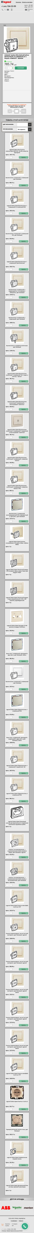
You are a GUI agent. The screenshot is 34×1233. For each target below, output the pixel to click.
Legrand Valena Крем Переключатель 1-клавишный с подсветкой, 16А (17, 766)
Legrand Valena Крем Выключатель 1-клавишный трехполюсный (17, 262)
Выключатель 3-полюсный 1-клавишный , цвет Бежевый (17, 682)
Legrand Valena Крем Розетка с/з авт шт (17, 1101)
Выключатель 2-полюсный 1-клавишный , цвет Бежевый (17, 178)
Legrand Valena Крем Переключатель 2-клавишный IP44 (17, 794)
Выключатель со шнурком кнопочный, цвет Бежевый (17, 346)
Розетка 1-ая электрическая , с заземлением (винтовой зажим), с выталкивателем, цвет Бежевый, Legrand (17, 880)
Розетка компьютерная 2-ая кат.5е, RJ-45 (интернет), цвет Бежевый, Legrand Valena (17, 1047)
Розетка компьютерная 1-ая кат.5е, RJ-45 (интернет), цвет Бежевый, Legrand (17, 934)
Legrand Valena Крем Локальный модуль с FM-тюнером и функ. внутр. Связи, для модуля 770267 (17, 571)
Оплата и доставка (27, 2)
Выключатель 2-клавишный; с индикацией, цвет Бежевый (17, 318)
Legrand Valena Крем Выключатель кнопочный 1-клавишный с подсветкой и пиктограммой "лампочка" (17, 431)
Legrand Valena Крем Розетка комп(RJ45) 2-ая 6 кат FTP (17, 1074)
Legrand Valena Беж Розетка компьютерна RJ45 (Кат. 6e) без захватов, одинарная (17, 151)
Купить (24, 157)
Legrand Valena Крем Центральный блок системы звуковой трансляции (17, 1186)
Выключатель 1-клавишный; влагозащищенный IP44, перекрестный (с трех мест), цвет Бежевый (17, 515)
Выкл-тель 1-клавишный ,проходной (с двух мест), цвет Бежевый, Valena (17, 654)
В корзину (21, 68)
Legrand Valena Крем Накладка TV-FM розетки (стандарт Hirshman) (17, 626)
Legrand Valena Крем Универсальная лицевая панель (17, 1158)
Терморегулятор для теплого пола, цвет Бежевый (17, 1130)
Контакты (18, 2)
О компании (14, 1220)
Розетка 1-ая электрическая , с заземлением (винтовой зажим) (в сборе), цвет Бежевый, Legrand (17, 851)
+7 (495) (8, 6)
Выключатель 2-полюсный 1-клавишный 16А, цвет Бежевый (17, 234)
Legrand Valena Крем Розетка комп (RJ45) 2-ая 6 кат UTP (17, 906)
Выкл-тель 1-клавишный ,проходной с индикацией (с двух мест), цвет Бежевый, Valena (17, 739)
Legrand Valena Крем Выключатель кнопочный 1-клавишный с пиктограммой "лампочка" (17, 403)
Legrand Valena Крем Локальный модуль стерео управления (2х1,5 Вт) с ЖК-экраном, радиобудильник (17, 599)
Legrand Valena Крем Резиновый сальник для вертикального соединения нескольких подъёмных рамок (17, 823)
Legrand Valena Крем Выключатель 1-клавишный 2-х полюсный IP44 (17, 206)
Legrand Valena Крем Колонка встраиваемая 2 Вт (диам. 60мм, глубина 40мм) (17, 543)
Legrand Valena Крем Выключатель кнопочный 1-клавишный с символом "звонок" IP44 (17, 487)
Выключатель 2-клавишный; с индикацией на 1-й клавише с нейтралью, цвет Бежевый (17, 291)
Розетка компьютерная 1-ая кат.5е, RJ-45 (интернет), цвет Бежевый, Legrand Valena (17, 991)
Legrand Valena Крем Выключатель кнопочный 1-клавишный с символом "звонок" (17, 459)
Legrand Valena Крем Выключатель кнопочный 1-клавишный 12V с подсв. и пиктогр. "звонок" (17, 375)
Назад (5, 25)
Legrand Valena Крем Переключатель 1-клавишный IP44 (17, 710)
